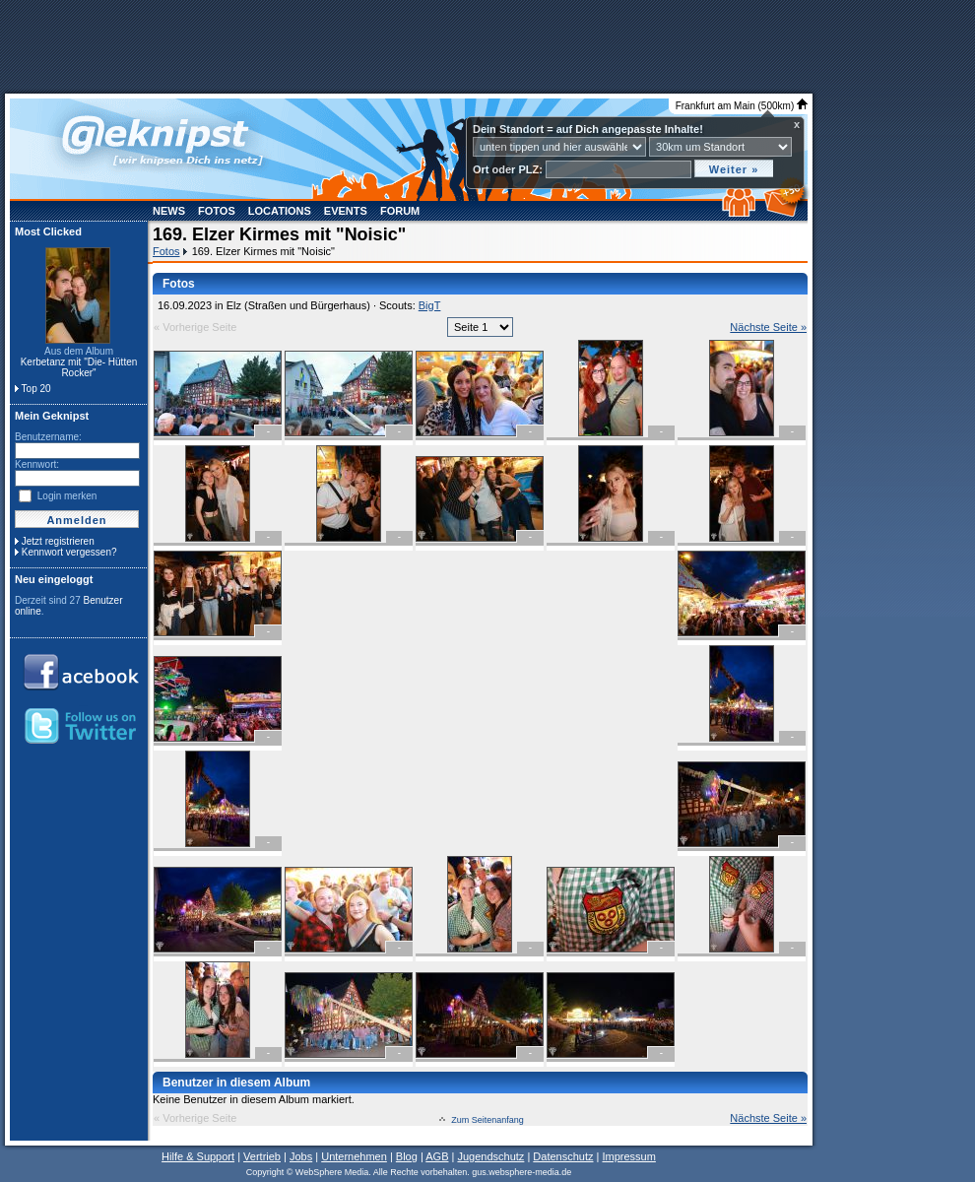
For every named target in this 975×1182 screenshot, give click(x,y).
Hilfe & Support (198, 1156)
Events (345, 211)
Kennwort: (37, 464)
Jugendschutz (490, 1156)
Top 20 (36, 388)
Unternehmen (354, 1156)
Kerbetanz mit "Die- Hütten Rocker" (79, 367)
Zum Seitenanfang (487, 1120)
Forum (400, 211)
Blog (407, 1156)
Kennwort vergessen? (69, 552)
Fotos (216, 211)
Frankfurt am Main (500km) (742, 105)
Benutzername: (48, 436)
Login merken (67, 496)
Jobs (301, 1156)
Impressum (628, 1156)
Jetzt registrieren (58, 541)
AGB (436, 1156)
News (169, 211)
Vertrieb (262, 1156)
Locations (279, 211)
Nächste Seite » (768, 327)
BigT (430, 305)
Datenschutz (563, 1156)
